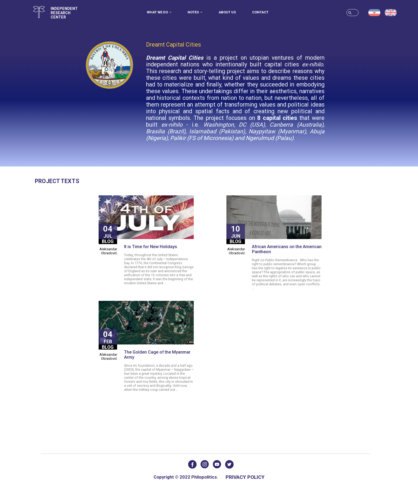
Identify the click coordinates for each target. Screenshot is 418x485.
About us (227, 12)
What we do (159, 12)
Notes (195, 12)
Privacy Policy (245, 477)
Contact (260, 12)
